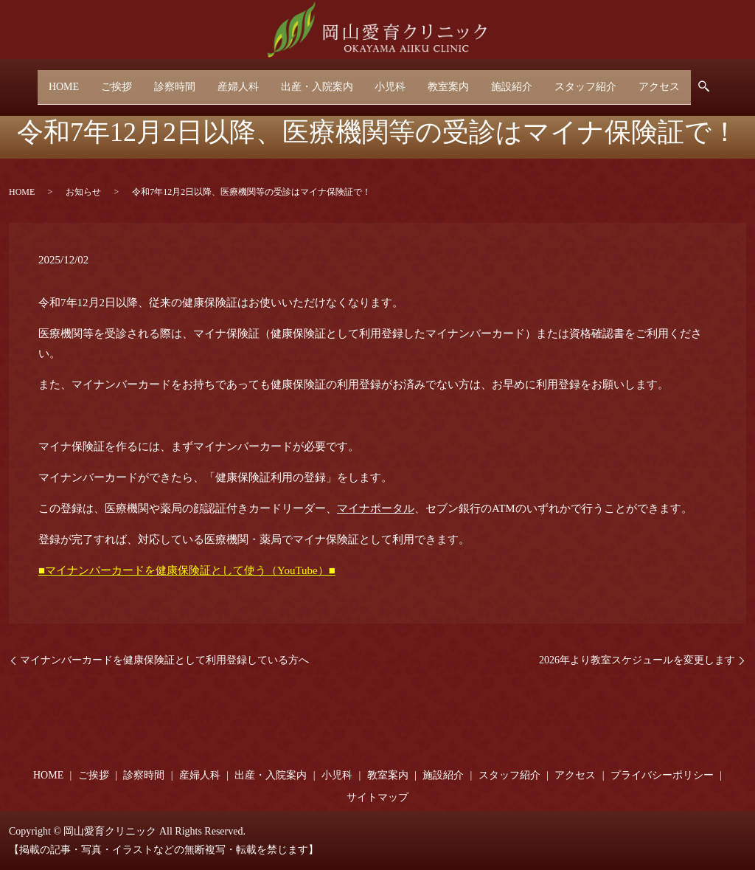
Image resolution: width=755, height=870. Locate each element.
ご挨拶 (99, 80)
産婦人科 (230, 80)
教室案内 (455, 80)
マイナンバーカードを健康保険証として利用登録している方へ (164, 660)
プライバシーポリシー (662, 775)
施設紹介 (523, 80)
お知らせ (83, 192)
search (734, 81)
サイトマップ (377, 797)
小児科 (393, 80)
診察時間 (162, 80)
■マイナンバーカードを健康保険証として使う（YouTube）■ (186, 570)
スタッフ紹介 (602, 80)
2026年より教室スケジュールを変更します (637, 660)
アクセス (680, 80)
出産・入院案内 (314, 80)
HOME (42, 80)
